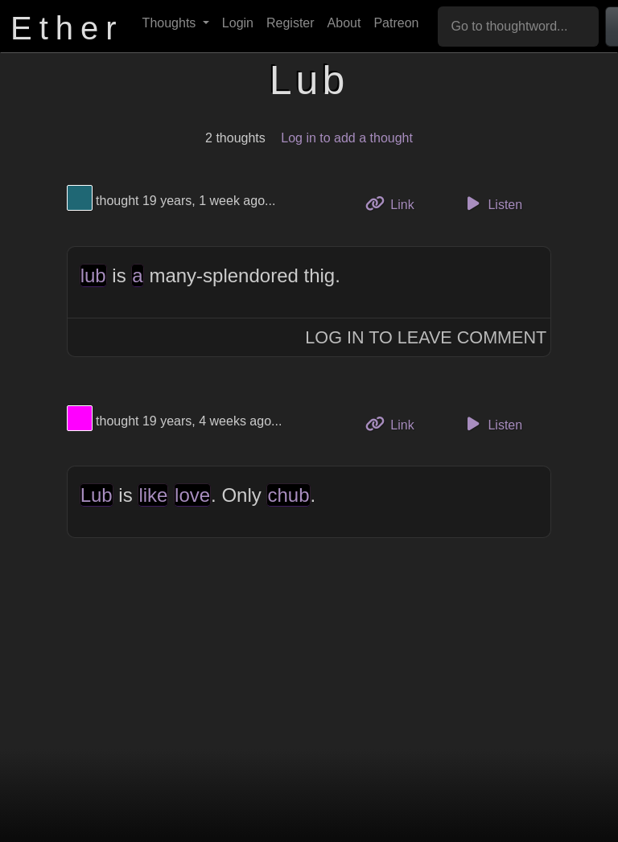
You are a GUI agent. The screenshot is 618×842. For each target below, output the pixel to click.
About (344, 23)
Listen (491, 203)
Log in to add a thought (347, 138)
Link (396, 203)
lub (93, 275)
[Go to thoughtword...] (518, 26)
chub (288, 495)
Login (237, 23)
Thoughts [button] (171, 23)
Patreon (395, 23)
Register (290, 23)
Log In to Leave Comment (425, 337)
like (152, 495)
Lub (96, 495)
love (192, 495)
